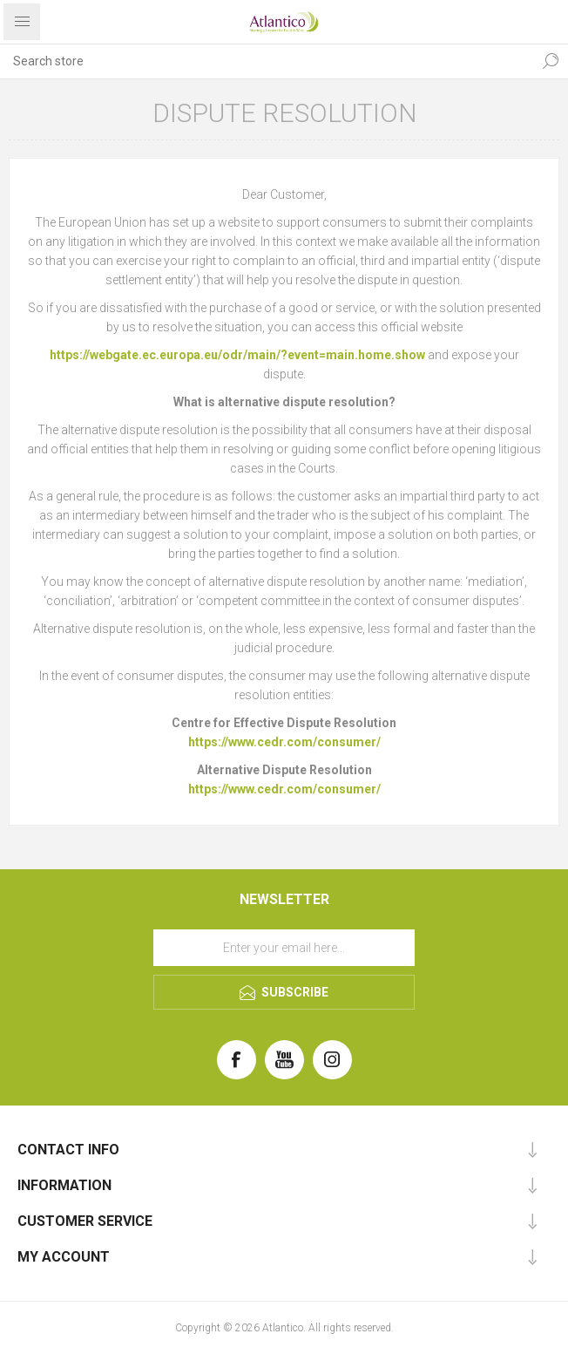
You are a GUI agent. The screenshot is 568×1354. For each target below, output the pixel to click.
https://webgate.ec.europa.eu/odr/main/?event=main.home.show (237, 355)
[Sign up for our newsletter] (284, 947)
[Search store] (266, 61)
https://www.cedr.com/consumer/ (284, 742)
